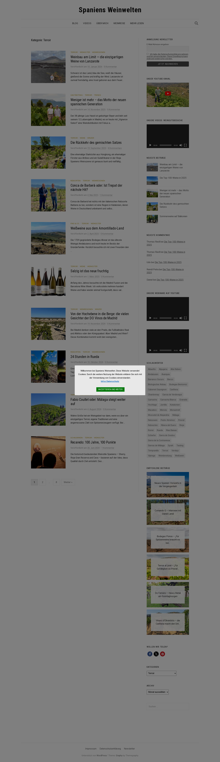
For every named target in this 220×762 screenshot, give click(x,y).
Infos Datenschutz (110, 381)
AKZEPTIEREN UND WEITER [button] (110, 389)
